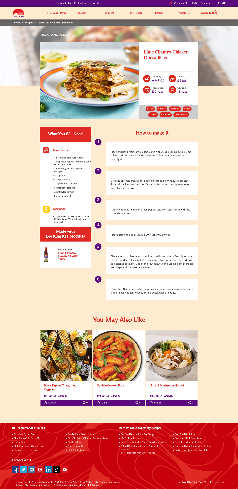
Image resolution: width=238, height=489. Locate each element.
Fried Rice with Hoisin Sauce (189, 442)
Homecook (60, 3)
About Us (184, 13)
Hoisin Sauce (20, 442)
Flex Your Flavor (56, 13)
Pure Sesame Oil (76, 446)
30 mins (50, 402)
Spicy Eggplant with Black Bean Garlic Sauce (143, 442)
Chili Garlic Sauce (77, 450)
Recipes (81, 13)
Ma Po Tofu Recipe (130, 438)
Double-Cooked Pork (110, 385)
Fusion (150, 109)
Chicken (162, 109)
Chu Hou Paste (75, 442)
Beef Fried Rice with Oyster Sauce (138, 453)
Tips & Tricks (134, 13)
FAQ (194, 3)
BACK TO (47, 35)
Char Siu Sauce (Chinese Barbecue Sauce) (88, 438)
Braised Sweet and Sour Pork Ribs (192, 450)
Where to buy (209, 13)
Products (108, 13)
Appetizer (165, 115)
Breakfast (175, 109)
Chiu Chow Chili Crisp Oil (27, 438)
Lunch (187, 109)
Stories (159, 13)
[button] (227, 13)
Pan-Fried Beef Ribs (185, 434)
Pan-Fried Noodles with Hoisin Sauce (194, 446)
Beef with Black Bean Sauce (189, 438)
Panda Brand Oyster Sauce (81, 434)
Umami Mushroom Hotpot (167, 385)
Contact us (206, 3)
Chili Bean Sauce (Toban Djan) (29, 446)
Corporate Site (179, 3)
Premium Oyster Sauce (25, 434)
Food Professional (77, 3)
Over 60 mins (181, 115)
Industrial (94, 3)
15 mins (156, 402)
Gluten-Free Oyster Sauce (27, 450)
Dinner (153, 115)
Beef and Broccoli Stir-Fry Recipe (138, 434)
